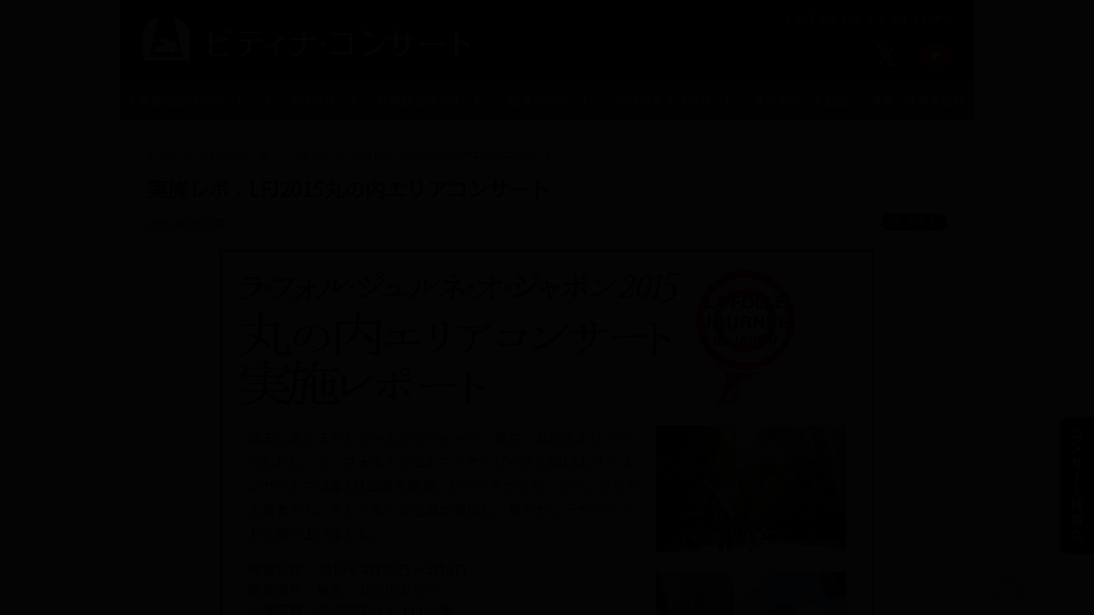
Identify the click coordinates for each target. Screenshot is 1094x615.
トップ (162, 154)
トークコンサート (312, 99)
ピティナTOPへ (909, 18)
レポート (311, 154)
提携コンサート (550, 99)
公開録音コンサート (431, 99)
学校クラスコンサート (675, 99)
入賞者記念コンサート (186, 99)
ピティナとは (822, 18)
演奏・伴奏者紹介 (917, 99)
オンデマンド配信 (801, 99)
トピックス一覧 (234, 154)
